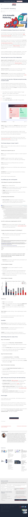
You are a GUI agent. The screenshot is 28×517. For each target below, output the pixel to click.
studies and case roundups (6, 138)
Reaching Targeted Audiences (5, 496)
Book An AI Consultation (14, 418)
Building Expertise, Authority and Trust (6, 499)
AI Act (25, 74)
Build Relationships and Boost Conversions (24, 451)
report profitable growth (22, 225)
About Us (7, 505)
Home (1, 505)
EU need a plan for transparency (7, 42)
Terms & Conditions (6, 506)
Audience (10, 505)
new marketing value (22, 387)
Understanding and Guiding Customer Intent (10, 461)
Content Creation (4, 497)
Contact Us (15, 505)
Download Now (19, 1)
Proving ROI (3, 500)
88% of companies (16, 45)
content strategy (3, 421)
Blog (12, 505)
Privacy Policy (22, 488)
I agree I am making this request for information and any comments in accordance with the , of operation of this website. (20, 496)
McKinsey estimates (18, 62)
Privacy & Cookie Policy (11, 506)
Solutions (4, 505)
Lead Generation (4, 495)
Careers (2, 506)
